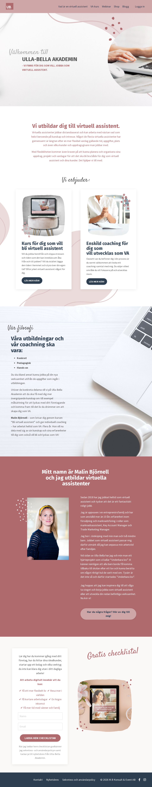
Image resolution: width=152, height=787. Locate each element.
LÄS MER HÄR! (32, 280)
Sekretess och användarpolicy (78, 779)
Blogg (125, 6)
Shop (116, 6)
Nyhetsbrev (52, 779)
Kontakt (38, 779)
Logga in (140, 6)
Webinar (106, 6)
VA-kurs (95, 6)
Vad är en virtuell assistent (73, 6)
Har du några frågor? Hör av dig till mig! (108, 614)
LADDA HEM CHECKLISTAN (40, 738)
